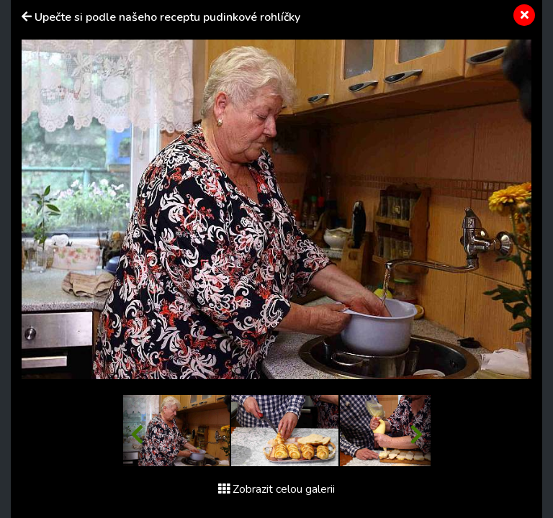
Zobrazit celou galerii (276, 489)
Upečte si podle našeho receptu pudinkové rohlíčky (167, 17)
